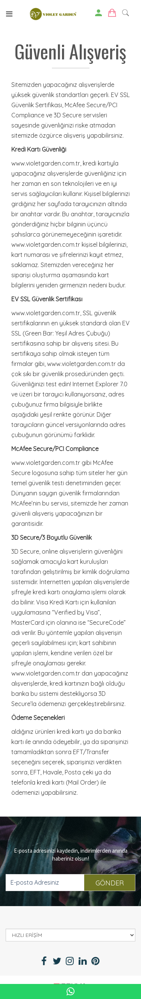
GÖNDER (110, 883)
